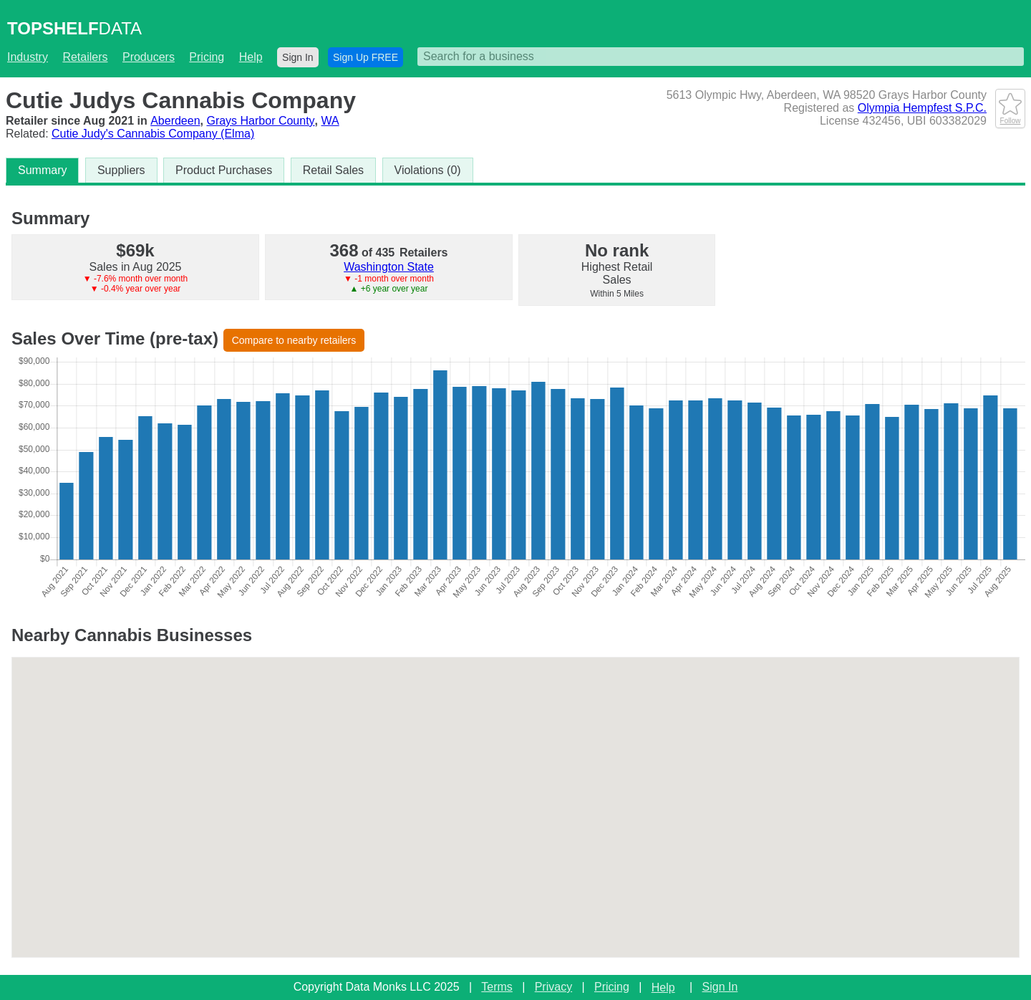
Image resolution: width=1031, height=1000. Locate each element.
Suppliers (121, 170)
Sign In (298, 57)
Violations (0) (428, 170)
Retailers (84, 57)
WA (330, 121)
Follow (1010, 117)
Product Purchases (223, 170)
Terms (497, 987)
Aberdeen (175, 121)
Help (251, 57)
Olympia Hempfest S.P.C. (922, 108)
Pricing (206, 57)
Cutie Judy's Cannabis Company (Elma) (153, 134)
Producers (148, 57)
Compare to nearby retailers (294, 340)
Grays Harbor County (260, 121)
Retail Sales (333, 170)
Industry (27, 57)
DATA (74, 28)
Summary (42, 170)
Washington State (389, 267)
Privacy (553, 987)
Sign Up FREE (365, 57)
